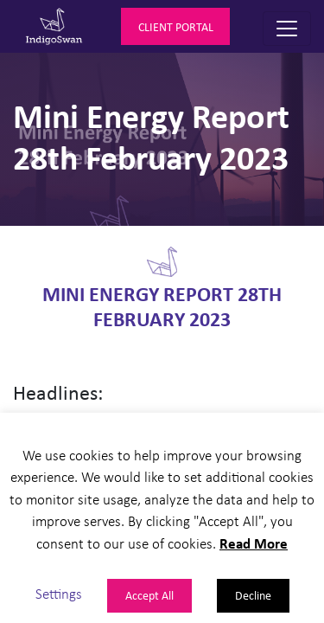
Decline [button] (253, 595)
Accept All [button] (149, 595)
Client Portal (175, 26)
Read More (253, 543)
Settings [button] (58, 593)
